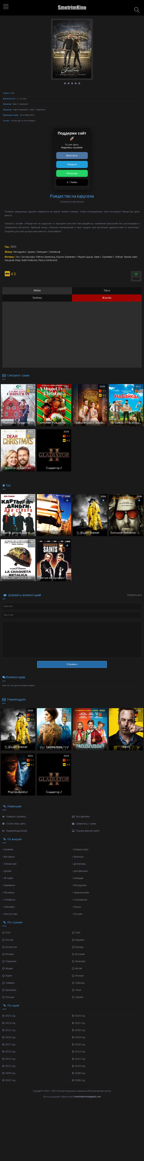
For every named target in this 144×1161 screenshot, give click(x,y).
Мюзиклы (8, 947)
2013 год (9, 1114)
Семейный (57, 252)
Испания (78, 1009)
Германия (9, 1016)
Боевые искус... (82, 904)
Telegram (72, 164)
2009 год (9, 1128)
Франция (79, 1016)
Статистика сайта (14, 878)
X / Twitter (72, 182)
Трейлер (37, 298)
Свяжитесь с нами (84, 878)
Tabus (107, 290)
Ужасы (76, 962)
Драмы (7, 926)
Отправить (72, 701)
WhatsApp (72, 173)
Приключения (81, 947)
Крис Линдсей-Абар (16, 260)
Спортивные (80, 954)
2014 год (79, 1106)
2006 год (79, 1135)
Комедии (78, 933)
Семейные (9, 954)
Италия (8, 1009)
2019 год (9, 1092)
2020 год (79, 1085)
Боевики (8, 904)
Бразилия (9, 1045)
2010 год (79, 1121)
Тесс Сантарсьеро (25, 257)
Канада (78, 1002)
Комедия (44, 252)
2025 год (9, 1070)
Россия (8, 995)
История (8, 933)
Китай (77, 1023)
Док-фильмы (80, 926)
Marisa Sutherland (56, 260)
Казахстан (9, 1002)
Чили (76, 1045)
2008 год (79, 1128)
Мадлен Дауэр (89, 257)
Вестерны (9, 911)
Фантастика (10, 969)
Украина (78, 995)
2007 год (9, 1135)
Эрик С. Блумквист (109, 257)
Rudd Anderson (37, 260)
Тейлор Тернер (130, 257)
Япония (78, 1030)
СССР (6, 987)
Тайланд (78, 1038)
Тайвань (8, 1038)
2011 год (9, 1121)
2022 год (79, 1078)
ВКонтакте (72, 155)
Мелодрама (20, 252)
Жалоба (106, 298)
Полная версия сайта (86, 886)
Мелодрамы (80, 940)
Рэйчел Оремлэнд (47, 257)
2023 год (9, 1078)
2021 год (9, 1085)
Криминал (9, 940)
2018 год (79, 1092)
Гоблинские (10, 919)
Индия (7, 1023)
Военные (78, 911)
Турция (78, 1052)
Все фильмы (81, 871)
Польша (8, 1052)
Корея (7, 1030)
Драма (32, 252)
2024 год (79, 1070)
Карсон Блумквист (69, 257)
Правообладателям (15, 886)
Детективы (79, 919)
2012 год (79, 1114)
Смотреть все (134, 631)
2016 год (79, 1099)
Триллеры (9, 962)
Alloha (37, 290)
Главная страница (14, 871)
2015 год (9, 1106)
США (76, 987)
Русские (77, 969)
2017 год (9, 1099)
